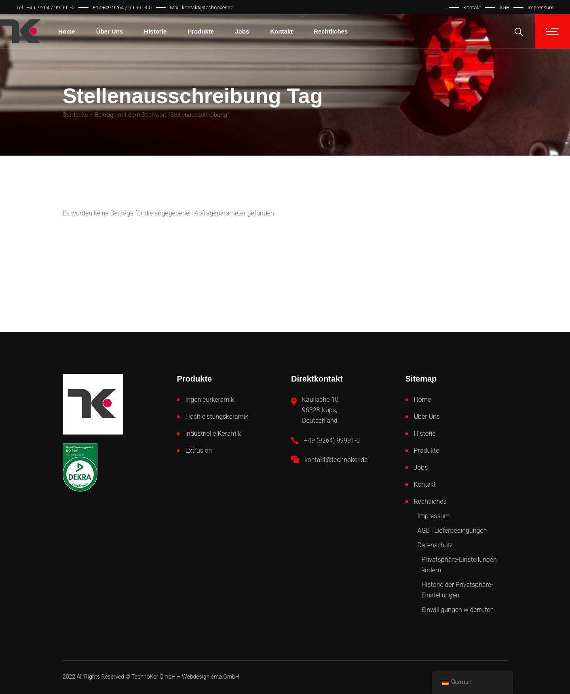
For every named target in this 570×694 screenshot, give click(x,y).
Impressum (541, 7)
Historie (425, 433)
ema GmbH (225, 676)
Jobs (421, 467)
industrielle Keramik (213, 433)
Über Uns (427, 416)
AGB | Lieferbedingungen (452, 530)
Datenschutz (435, 545)
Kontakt (472, 7)
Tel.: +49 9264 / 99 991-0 (45, 7)
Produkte (426, 450)
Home (422, 399)
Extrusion (199, 450)
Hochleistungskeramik (217, 416)
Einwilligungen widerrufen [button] (458, 610)
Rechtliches (430, 501)
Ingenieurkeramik (210, 399)
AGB (504, 7)
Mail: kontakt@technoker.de (201, 7)
